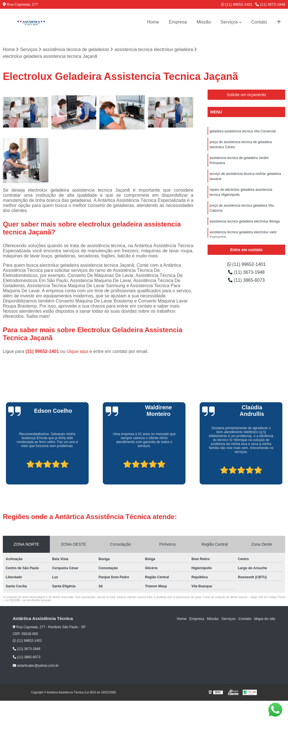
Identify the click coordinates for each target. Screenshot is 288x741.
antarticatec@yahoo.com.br (36, 666)
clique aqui (77, 351)
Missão (204, 22)
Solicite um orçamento (246, 94)
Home (153, 22)
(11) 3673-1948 (270, 4)
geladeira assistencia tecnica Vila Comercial (243, 131)
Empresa (178, 22)
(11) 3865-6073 (246, 280)
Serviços (229, 22)
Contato (259, 22)
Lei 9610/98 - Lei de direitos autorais (28, 600)
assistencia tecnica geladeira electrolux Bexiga (245, 221)
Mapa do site (264, 619)
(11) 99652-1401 (237, 4)
